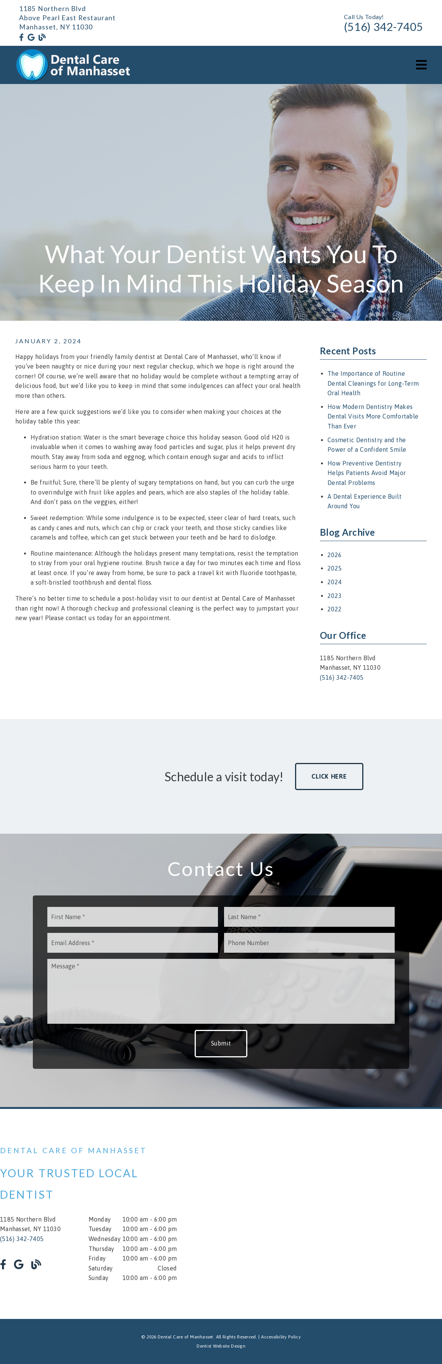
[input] (132, 917)
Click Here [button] (329, 776)
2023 (334, 595)
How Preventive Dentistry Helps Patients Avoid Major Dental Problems (366, 473)
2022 (334, 609)
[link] (21, 37)
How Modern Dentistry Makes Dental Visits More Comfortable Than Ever (372, 416)
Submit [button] (221, 1043)
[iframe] (353, 1214)
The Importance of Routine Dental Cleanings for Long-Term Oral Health (373, 383)
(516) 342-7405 (383, 26)
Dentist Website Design (221, 1346)
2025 (334, 568)
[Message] (221, 991)
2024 (334, 582)
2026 (334, 554)
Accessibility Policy (281, 1337)
